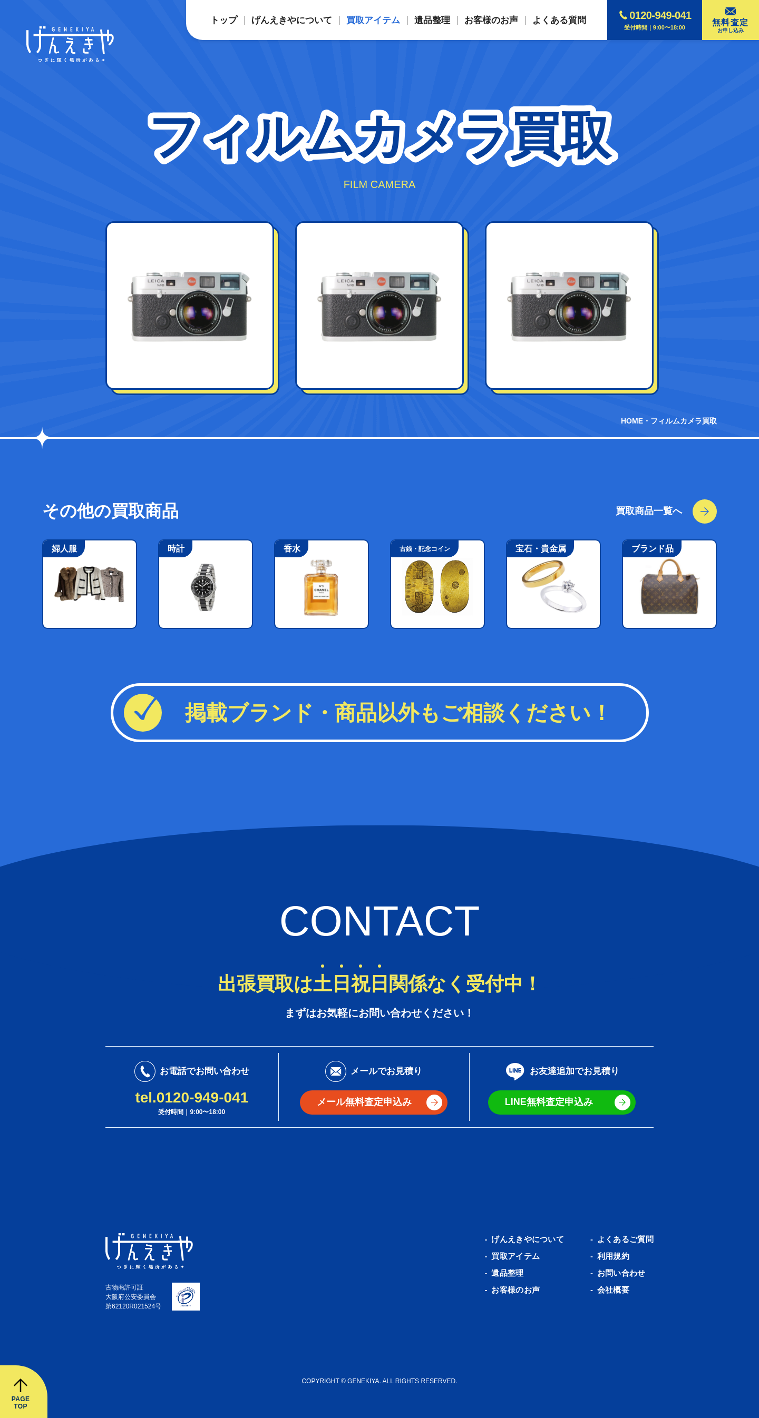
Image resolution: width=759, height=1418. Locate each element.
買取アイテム (515, 1256)
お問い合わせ (621, 1272)
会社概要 (613, 1289)
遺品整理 (507, 1272)
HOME (632, 421)
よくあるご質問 (625, 1239)
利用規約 (613, 1256)
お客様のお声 (515, 1289)
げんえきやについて (527, 1239)
